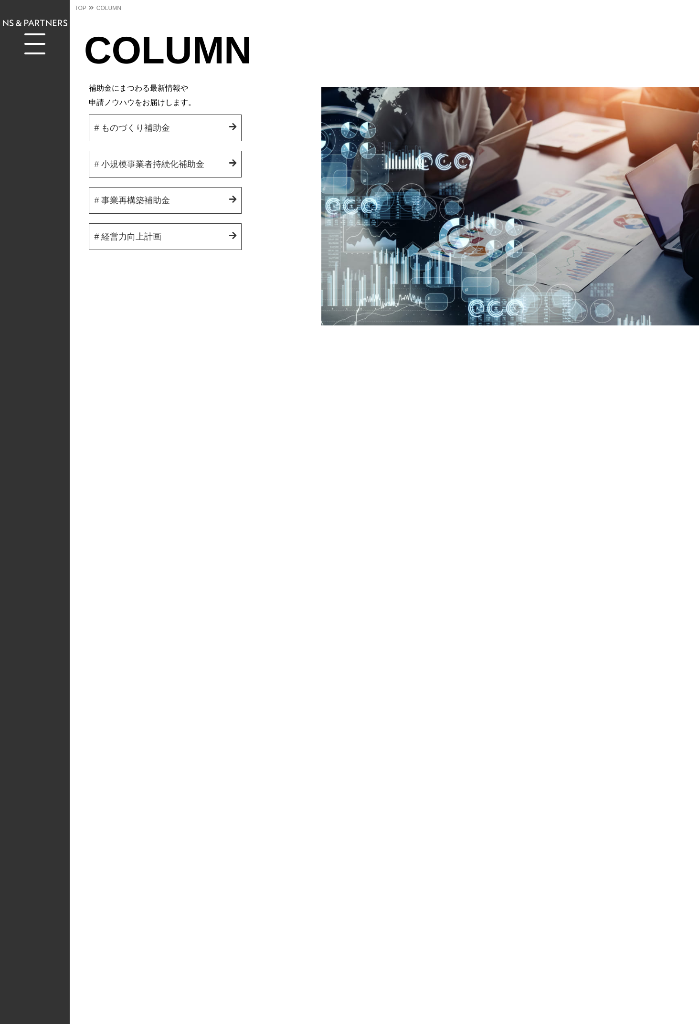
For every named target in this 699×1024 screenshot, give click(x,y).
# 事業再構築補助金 (132, 200)
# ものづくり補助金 (132, 128)
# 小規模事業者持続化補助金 (149, 164)
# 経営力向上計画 (127, 236)
